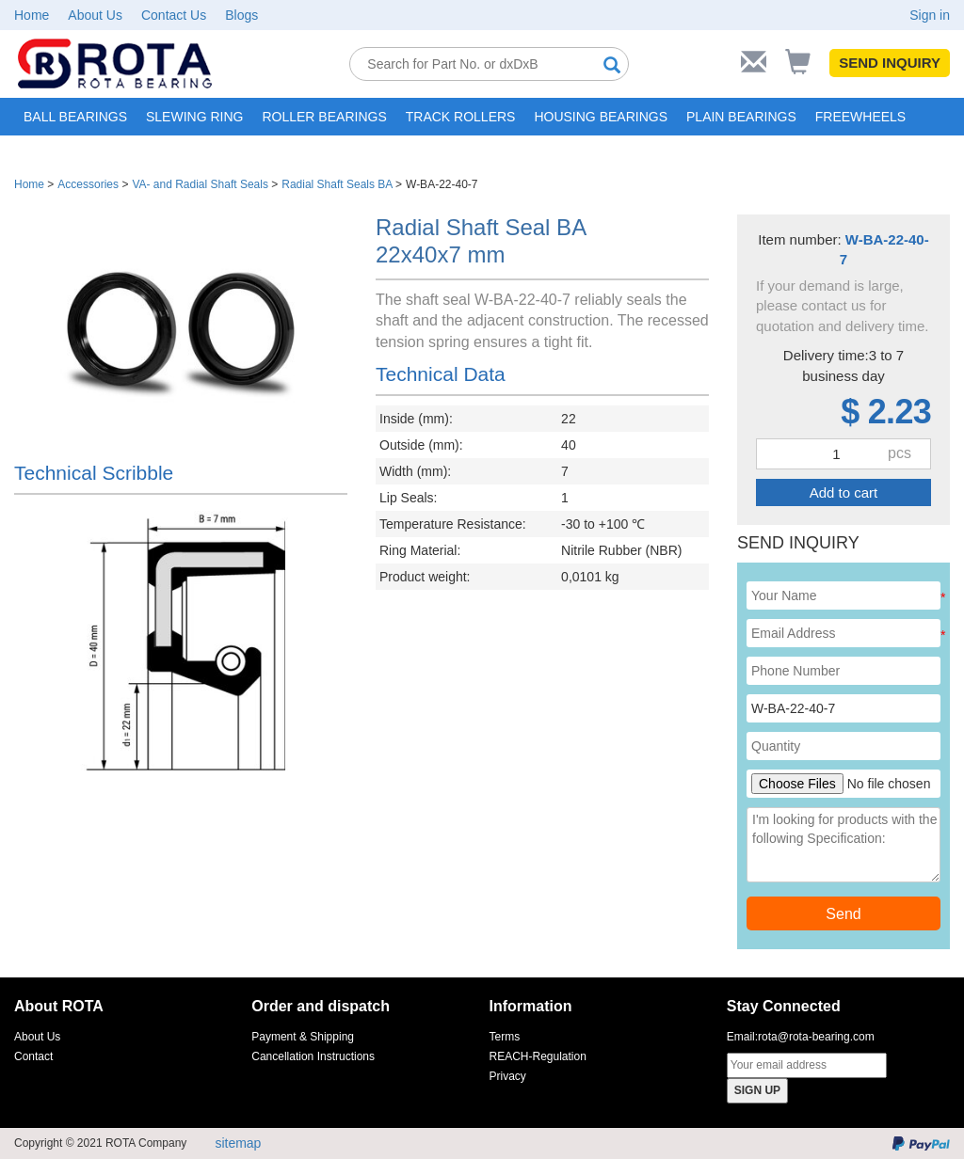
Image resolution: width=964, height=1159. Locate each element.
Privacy (508, 1076)
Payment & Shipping (302, 1036)
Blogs (241, 15)
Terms (505, 1036)
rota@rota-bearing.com (816, 1036)
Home (31, 15)
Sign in (929, 15)
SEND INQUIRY (889, 63)
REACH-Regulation (538, 1056)
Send (843, 914)
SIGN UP (757, 1090)
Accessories (88, 184)
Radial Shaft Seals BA (336, 184)
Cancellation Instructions (313, 1056)
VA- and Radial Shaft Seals (200, 184)
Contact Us (173, 15)
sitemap (238, 1143)
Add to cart (844, 492)
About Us (95, 15)
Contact (33, 1056)
